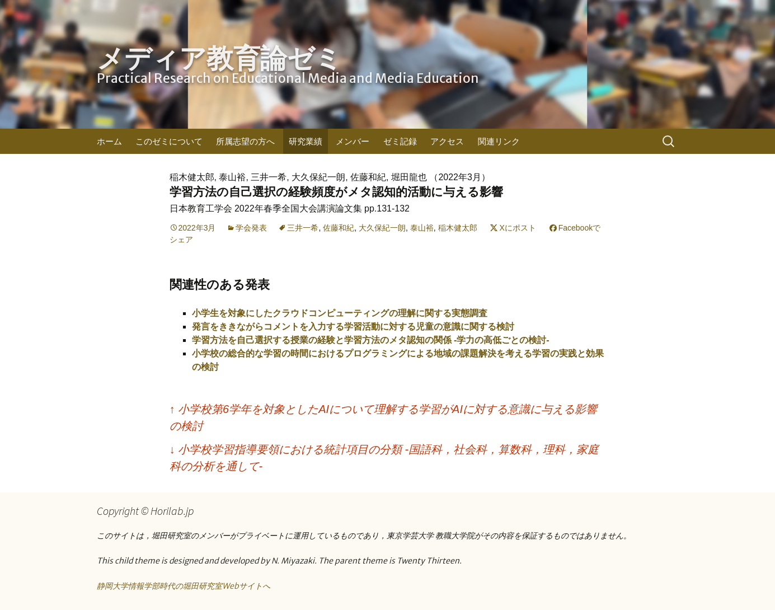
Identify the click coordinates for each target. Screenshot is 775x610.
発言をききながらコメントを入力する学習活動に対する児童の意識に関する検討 (353, 326)
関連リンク (499, 141)
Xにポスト (517, 227)
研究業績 (305, 141)
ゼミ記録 (400, 141)
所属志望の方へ (245, 141)
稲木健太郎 (457, 227)
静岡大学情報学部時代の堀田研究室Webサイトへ (183, 586)
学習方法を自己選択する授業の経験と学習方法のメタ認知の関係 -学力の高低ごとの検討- (370, 340)
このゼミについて (169, 141)
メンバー (352, 141)
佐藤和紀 (338, 227)
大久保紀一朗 (382, 227)
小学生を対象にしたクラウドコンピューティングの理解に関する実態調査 (339, 313)
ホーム (109, 141)
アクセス (447, 141)
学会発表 (251, 227)
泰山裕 (422, 227)
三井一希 (302, 227)
